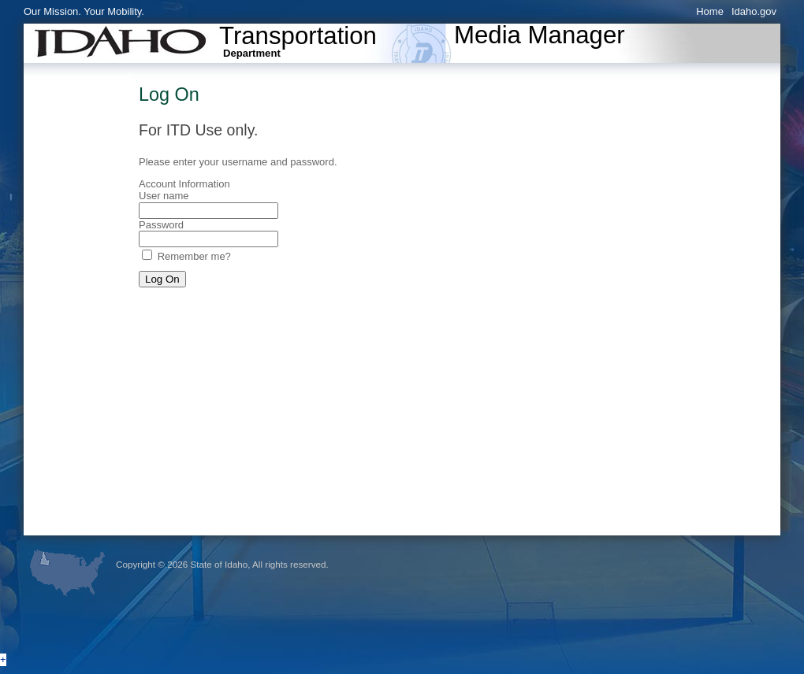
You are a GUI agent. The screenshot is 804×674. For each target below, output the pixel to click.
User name (164, 196)
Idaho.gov (753, 11)
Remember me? (194, 256)
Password (161, 225)
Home (710, 11)
